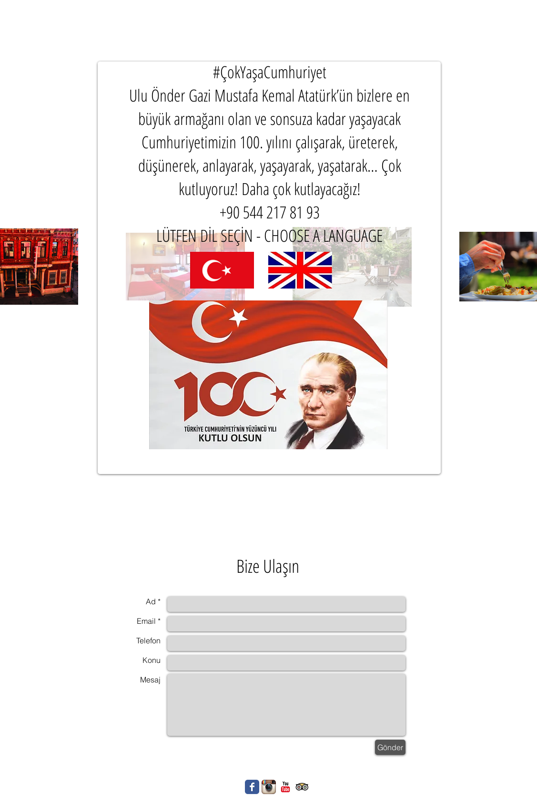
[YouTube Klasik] (285, 787)
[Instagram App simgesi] (269, 787)
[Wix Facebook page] (252, 787)
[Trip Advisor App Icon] (302, 787)
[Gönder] (390, 747)
